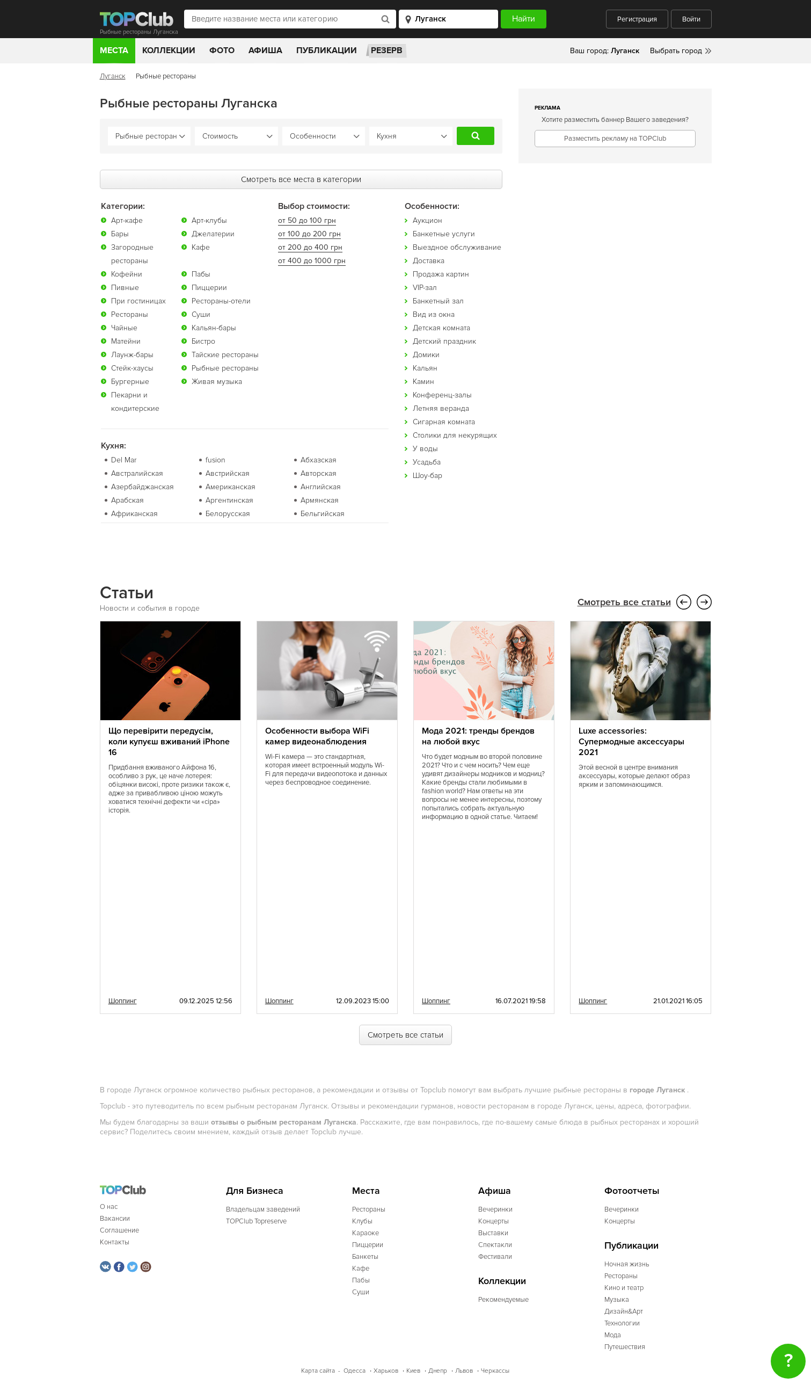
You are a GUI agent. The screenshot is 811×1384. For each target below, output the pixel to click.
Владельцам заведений (263, 1209)
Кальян (425, 367)
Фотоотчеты (632, 1190)
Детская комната (441, 327)
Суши (201, 313)
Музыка (616, 1299)
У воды (425, 448)
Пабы (201, 273)
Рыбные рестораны (225, 367)
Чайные (124, 327)
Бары (120, 233)
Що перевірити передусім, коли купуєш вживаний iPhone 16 (169, 741)
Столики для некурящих (455, 434)
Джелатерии (213, 233)
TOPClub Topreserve (256, 1220)
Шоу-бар (427, 475)
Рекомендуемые (503, 1299)
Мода (612, 1334)
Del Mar (123, 459)
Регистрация (637, 19)
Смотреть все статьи (624, 601)
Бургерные (130, 381)
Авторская (319, 472)
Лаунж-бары (132, 354)
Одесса (355, 1370)
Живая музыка (217, 381)
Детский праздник (444, 340)
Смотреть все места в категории (301, 179)
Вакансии (115, 1218)
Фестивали (495, 1256)
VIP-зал (425, 287)
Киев (413, 1370)
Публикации (326, 50)
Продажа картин (441, 273)
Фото (222, 50)
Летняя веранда (441, 407)
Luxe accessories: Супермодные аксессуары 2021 (631, 741)
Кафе (201, 246)
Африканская (134, 513)
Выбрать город (676, 50)
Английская (321, 486)
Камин (423, 381)
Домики (426, 354)
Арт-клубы (209, 219)
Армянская (320, 499)
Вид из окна (434, 313)
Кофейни (126, 273)
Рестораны (129, 313)
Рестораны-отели (221, 300)
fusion (215, 459)
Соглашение (119, 1230)
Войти (691, 19)
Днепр (437, 1370)
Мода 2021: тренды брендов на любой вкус (478, 736)
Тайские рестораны (225, 354)
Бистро (203, 340)
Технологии (622, 1322)
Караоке (365, 1232)
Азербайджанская (142, 486)
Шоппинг (122, 1000)
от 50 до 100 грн (307, 219)
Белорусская (228, 513)
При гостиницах (138, 300)
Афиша (265, 50)
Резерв (387, 50)
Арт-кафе (127, 219)
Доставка (428, 260)
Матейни (126, 340)
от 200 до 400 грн (310, 246)
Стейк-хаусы (132, 367)
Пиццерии (209, 287)
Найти (475, 136)
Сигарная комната (444, 421)
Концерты (493, 1220)
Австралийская (137, 472)
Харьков (386, 1370)
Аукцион (427, 219)
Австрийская (228, 472)
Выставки (493, 1232)
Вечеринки (495, 1209)
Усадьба (427, 461)
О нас (109, 1206)
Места (114, 50)
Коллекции (168, 50)
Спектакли (495, 1244)
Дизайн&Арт (623, 1311)
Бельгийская (323, 513)
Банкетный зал (438, 300)
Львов (464, 1370)
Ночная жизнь (626, 1263)
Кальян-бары (214, 327)
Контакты (114, 1241)
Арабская (127, 499)
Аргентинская (229, 499)
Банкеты (365, 1256)
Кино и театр (624, 1287)
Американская (230, 486)
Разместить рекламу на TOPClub (615, 138)
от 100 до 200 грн (309, 233)
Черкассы (495, 1370)
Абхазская (319, 459)
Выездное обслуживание (457, 246)
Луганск (113, 76)
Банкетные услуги (444, 233)
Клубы (362, 1220)
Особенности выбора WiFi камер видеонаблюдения (317, 736)
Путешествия (624, 1346)
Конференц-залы (442, 394)
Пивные (125, 287)
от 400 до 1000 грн (312, 260)
